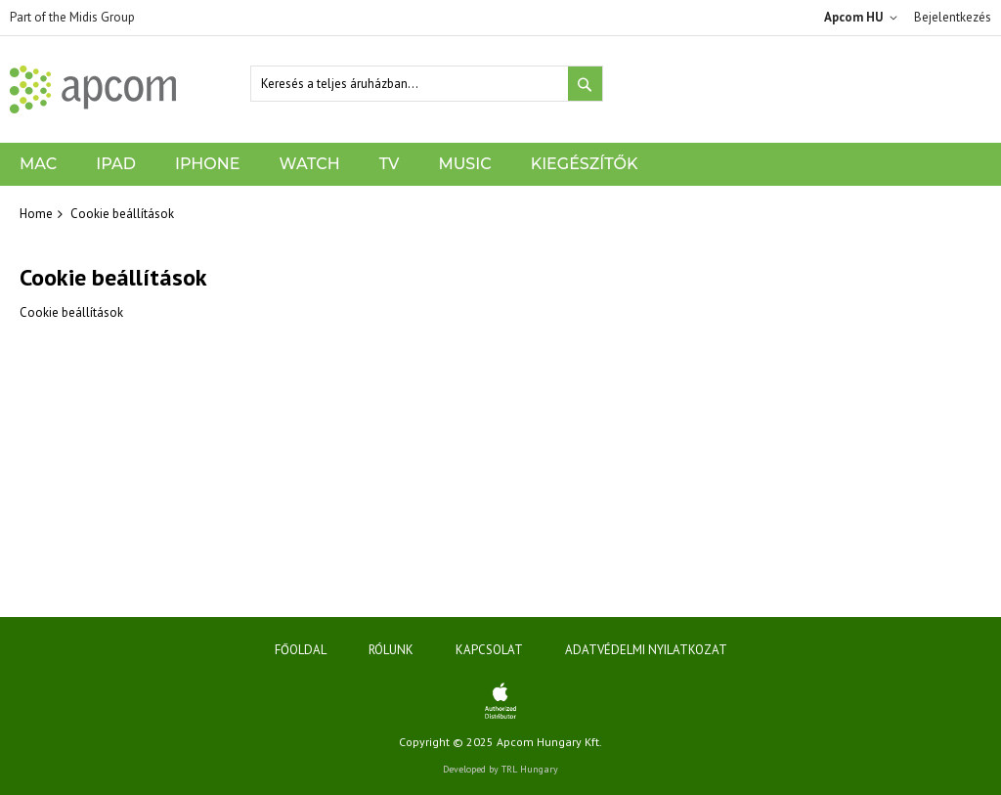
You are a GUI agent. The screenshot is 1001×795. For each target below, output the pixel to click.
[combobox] (426, 83)
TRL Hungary (529, 769)
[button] (864, 17)
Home (36, 213)
